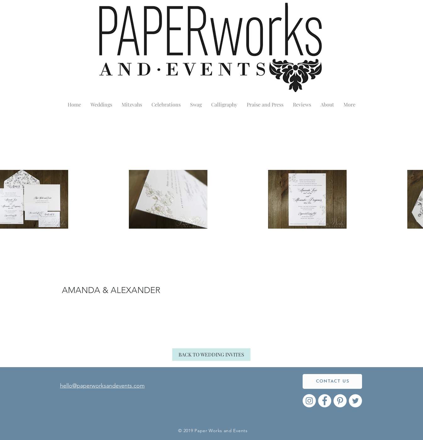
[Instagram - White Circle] (309, 400)
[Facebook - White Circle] (324, 400)
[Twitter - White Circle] (355, 400)
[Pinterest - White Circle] (340, 400)
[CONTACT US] (332, 381)
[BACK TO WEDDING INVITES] (211, 354)
